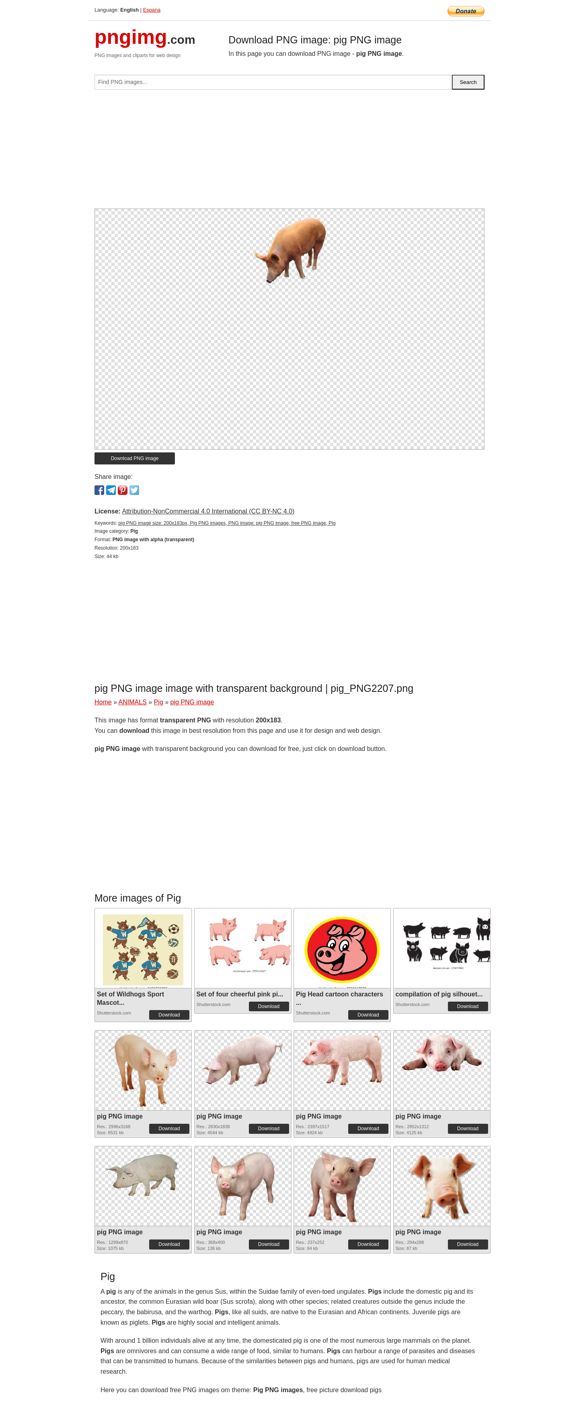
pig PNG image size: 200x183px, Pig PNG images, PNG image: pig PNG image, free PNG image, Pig (226, 523)
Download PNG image (135, 458)
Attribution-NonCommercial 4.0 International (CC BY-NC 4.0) (208, 511)
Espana (151, 10)
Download (169, 1015)
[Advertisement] (289, 152)
